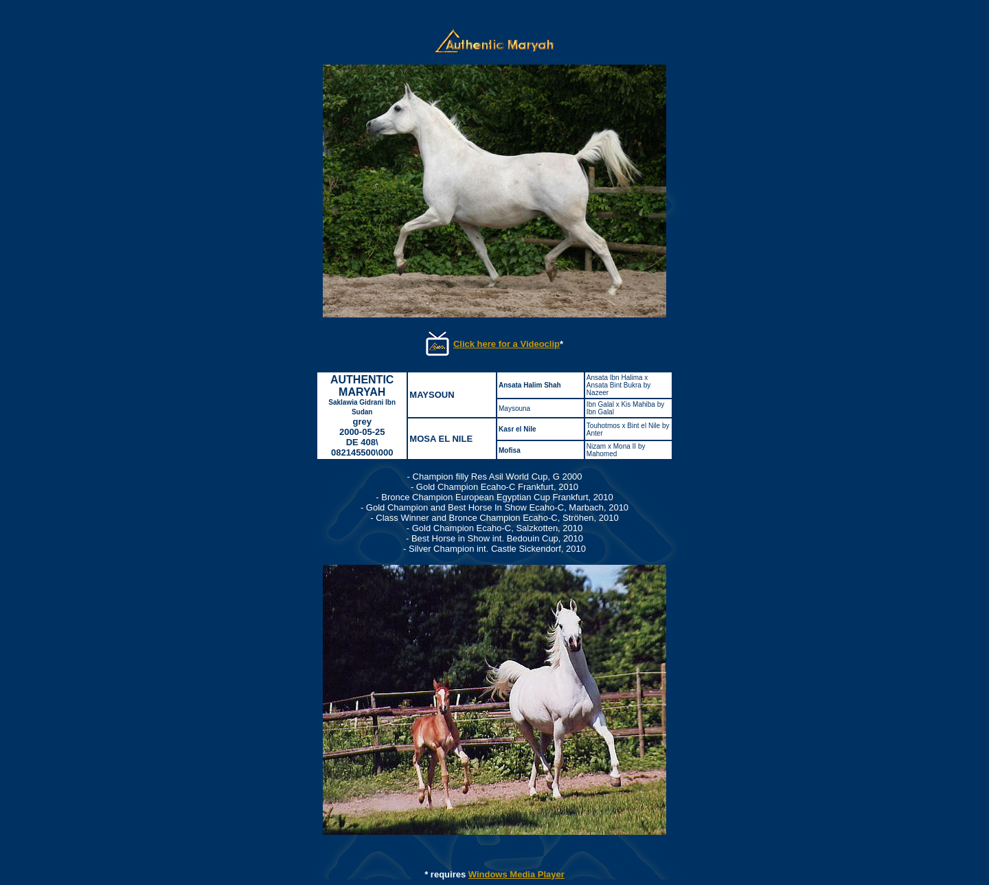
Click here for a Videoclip (506, 344)
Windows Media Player (516, 874)
